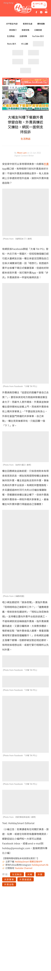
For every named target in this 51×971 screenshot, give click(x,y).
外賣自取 (9, 884)
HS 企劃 (24, 43)
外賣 (46, 164)
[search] (46, 9)
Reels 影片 (11, 43)
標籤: (5, 874)
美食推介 (13, 30)
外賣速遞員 (25, 879)
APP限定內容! (12, 23)
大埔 (29, 874)
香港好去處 (27, 23)
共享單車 (9, 879)
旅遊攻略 (25, 30)
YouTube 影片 (38, 36)
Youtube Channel (23, 868)
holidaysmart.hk (40, 864)
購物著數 (41, 23)
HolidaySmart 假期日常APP (28, 861)
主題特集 (23, 36)
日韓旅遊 (38, 30)
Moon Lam (22, 152)
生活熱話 (11, 36)
